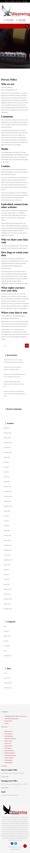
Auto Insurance (8, 733)
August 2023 (7, 564)
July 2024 (6, 516)
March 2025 (7, 481)
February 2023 (7, 589)
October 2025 (7, 447)
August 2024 (7, 511)
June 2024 (6, 520)
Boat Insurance (8, 745)
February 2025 (7, 486)
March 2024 (7, 530)
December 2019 (8, 608)
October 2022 (7, 604)
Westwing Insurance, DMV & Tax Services (16, 716)
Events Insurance (9, 757)
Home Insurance (9, 736)
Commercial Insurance (10, 755)
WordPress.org (7, 687)
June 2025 (6, 467)
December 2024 (8, 491)
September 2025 (8, 452)
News (5, 650)
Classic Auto (8, 743)
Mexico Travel (8, 741)
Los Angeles (7, 646)
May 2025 (6, 472)
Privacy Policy (8, 721)
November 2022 (8, 599)
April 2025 (6, 476)
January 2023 (7, 594)
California (6, 631)
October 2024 (7, 501)
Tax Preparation (9, 762)
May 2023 (6, 574)
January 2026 (7, 437)
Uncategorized (7, 655)
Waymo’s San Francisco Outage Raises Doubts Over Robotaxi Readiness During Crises (14, 394)
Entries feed (7, 678)
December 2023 (8, 545)
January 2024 (7, 540)
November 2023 (8, 550)
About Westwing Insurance (11, 718)
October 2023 (7, 555)
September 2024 (8, 506)
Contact (7, 723)
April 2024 (6, 525)
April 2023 (6, 579)
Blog (5, 626)
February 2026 (7, 433)
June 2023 (6, 569)
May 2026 (6, 428)
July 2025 (6, 462)
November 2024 (8, 496)
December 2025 (8, 442)
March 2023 (7, 584)
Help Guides (7, 636)
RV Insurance (8, 748)
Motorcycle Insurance (10, 738)
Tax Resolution (8, 760)
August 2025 (7, 457)
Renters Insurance (9, 750)
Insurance (6, 641)
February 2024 (7, 535)
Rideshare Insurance (10, 753)
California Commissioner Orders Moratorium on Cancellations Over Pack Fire (14, 384)
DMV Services (8, 731)
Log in (5, 673)
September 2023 (8, 560)
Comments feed (8, 683)
